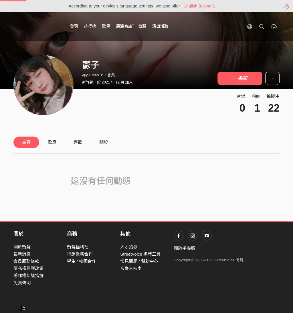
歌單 (106, 26)
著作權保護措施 (28, 275)
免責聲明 (22, 282)
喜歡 (78, 142)
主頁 (26, 142)
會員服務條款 (26, 261)
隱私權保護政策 (28, 268)
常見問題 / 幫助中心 (139, 261)
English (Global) (198, 5)
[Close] (286, 6)
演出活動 (160, 26)
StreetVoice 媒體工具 (140, 254)
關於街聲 (22, 246)
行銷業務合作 (80, 254)
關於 (103, 142)
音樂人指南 (131, 268)
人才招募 (128, 246)
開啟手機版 (184, 248)
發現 (74, 26)
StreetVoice (37, 26)
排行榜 (90, 26)
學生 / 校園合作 (81, 261)
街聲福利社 (77, 246)
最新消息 (22, 254)
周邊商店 (125, 26)
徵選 (142, 26)
